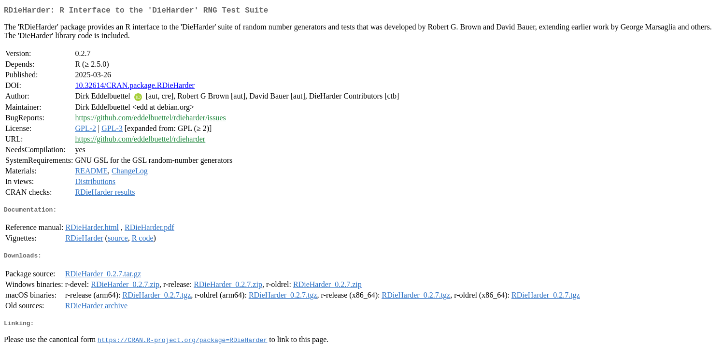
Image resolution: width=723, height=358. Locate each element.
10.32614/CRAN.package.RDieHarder (135, 87)
